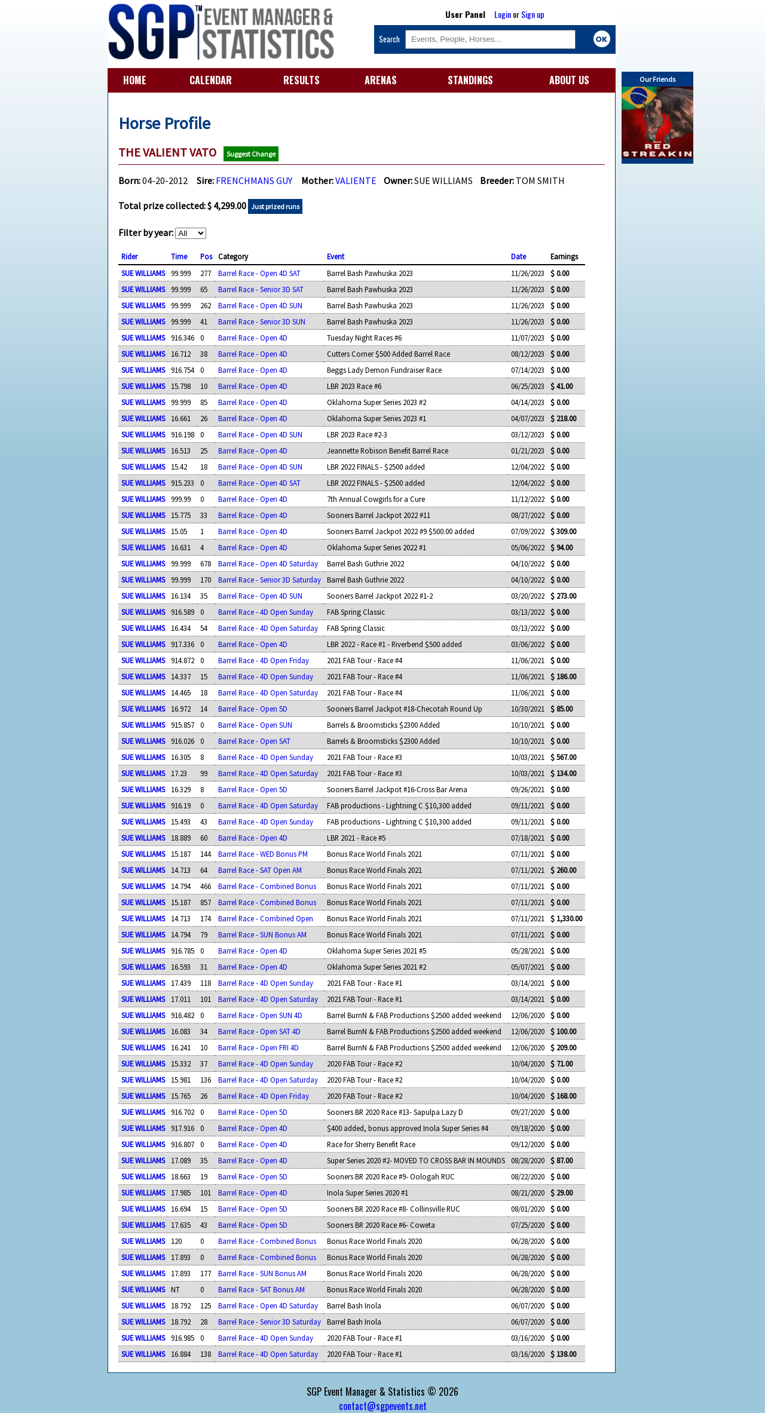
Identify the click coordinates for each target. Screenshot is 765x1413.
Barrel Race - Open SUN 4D (260, 1015)
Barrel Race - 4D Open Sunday (265, 612)
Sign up (532, 14)
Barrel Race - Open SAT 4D (259, 1031)
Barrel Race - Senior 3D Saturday (269, 579)
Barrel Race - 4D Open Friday (263, 660)
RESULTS (301, 80)
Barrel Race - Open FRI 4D (258, 1047)
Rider (129, 256)
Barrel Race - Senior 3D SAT (261, 289)
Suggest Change (251, 153)
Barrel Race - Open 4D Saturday (268, 563)
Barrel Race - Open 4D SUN (260, 305)
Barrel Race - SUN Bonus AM (262, 934)
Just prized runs (275, 206)
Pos (206, 256)
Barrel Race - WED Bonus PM (263, 854)
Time (179, 256)
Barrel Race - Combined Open (265, 918)
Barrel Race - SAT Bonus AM (261, 1289)
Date (518, 256)
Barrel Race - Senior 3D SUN (261, 321)
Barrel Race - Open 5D (252, 708)
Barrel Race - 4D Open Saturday (268, 628)
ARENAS (381, 80)
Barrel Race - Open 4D (252, 337)
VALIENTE (356, 180)
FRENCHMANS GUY (254, 180)
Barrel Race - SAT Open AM (260, 870)
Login (502, 14)
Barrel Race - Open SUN (255, 725)
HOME (134, 80)
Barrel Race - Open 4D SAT (259, 273)
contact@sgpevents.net (383, 1406)
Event (335, 256)
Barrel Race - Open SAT (254, 741)
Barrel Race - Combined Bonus (267, 886)
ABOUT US (569, 80)
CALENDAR (210, 80)
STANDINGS (470, 80)
